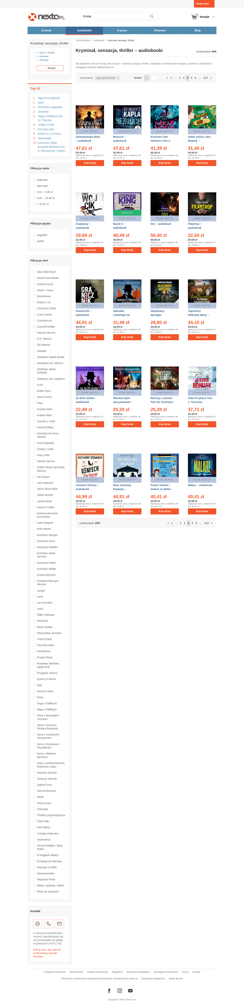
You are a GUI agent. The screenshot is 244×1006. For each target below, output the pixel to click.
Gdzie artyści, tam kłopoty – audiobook (199, 140)
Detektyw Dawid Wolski (50, 357)
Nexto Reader (76, 972)
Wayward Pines (46, 879)
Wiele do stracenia (48, 891)
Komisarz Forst (46, 541)
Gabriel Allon (44, 415)
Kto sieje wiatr (46, 129)
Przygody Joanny (47, 672)
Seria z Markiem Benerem (46, 755)
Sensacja (44, 60)
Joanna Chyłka (46, 507)
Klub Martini (44, 528)
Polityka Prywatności (97, 972)
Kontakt (196, 972)
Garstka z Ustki (46, 421)
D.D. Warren (44, 338)
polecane (42, 179)
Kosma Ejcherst (46, 574)
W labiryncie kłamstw (49, 861)
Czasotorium (44, 320)
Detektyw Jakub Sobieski (46, 371)
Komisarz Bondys (47, 535)
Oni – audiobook (161, 223)
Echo (40, 384)
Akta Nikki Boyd (46, 271)
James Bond (44, 501)
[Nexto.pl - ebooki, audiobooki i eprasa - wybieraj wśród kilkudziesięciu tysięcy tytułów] (47, 16)
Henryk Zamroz (46, 461)
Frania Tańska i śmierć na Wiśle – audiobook (162, 489)
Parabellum (43, 651)
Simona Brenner (46, 790)
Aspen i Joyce (45, 290)
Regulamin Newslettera (138, 972)
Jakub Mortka (45, 494)
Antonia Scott (45, 284)
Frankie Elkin (44, 409)
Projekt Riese (45, 657)
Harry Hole (43, 455)
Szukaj (87, 16)
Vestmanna (43, 839)
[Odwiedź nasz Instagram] (120, 991)
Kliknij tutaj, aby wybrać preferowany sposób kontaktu (47, 953)
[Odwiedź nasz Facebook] (109, 991)
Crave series (44, 314)
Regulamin (117, 972)
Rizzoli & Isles (45, 691)
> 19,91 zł (43, 204)
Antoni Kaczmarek (48, 277)
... (175, 77)
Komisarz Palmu (46, 562)
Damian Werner (46, 332)
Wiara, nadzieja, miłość (50, 885)
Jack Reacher (45, 482)
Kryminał (43, 56)
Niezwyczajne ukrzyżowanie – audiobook (123, 402)
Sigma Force (44, 784)
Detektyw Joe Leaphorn (51, 378)
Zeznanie (43, 111)
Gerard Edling (45, 427)
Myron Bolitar (45, 627)
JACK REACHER (47, 488)
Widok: (138, 77)
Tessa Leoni (44, 803)
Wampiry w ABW (47, 867)
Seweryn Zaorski (47, 772)
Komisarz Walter (46, 568)
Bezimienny (44, 296)
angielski (42, 235)
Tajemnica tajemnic (49, 98)
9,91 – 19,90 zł (45, 197)
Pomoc (185, 972)
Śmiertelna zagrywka (50, 107)
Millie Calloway (46, 614)
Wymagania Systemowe (166, 972)
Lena (40, 596)
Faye (40, 402)
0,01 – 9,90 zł (45, 191)
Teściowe (42, 809)
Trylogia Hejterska (47, 833)
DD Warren (43, 344)
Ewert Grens (44, 396)
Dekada (41, 351)
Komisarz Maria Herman (46, 555)
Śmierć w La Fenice (49, 133)
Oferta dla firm (176, 978)
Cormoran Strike (46, 308)
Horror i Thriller (47, 53)
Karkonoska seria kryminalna (47, 515)
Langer (41, 590)
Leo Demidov (45, 602)
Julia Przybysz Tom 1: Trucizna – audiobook (200, 402)
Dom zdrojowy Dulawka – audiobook (122, 489)
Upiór (41, 102)
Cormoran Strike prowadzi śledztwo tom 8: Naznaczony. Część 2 (52, 146)
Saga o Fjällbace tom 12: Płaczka (50, 118)
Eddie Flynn (44, 390)
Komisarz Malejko (47, 547)
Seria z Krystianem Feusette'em (48, 736)
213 (205, 77)
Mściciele (42, 620)
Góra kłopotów (45, 443)
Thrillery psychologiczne (51, 815)
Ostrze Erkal (44, 639)
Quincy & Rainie (46, 678)
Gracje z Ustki (45, 449)
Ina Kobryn (43, 476)
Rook (40, 697)
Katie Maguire (45, 522)
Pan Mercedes (45, 645)
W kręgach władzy (48, 855)
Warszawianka (45, 873)
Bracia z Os (44, 302)
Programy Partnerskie (55, 972)
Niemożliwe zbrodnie (49, 633)
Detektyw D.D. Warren (50, 363)
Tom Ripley (43, 827)
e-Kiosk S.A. (130, 999)
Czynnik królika (46, 326)
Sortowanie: (86, 77)
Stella (40, 796)
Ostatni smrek (46, 124)
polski (40, 241)
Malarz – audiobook (200, 485)
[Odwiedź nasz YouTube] (130, 991)
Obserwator (44, 138)
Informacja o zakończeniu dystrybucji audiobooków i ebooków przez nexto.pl (99, 978)
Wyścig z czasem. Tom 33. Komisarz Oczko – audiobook (163, 402)
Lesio (40, 608)
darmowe (42, 185)
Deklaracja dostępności (153, 978)
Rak (39, 685)
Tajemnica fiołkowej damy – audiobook (198, 314)
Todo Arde (43, 821)
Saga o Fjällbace (47, 703)
